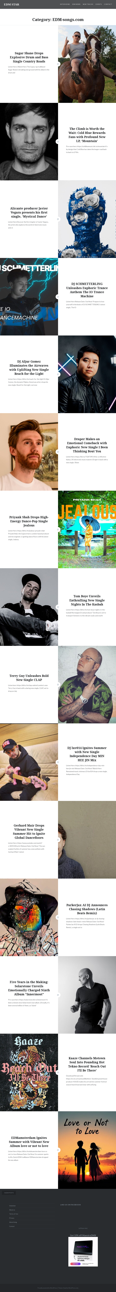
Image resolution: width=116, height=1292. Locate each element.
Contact (12, 1226)
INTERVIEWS (65, 4)
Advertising (13, 1222)
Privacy (11, 1218)
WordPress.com (73, 1288)
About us (12, 1210)
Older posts (9, 1193)
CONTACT (108, 4)
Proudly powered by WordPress (47, 1288)
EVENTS (99, 4)
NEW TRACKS (88, 4)
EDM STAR (11, 4)
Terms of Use (13, 1214)
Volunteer (12, 1206)
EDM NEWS (76, 4)
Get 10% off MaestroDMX (83, 1235)
